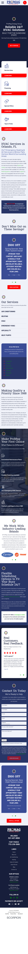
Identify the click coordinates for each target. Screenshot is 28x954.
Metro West (8, 373)
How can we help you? (7, 731)
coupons (22, 171)
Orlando (8, 375)
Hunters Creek (9, 368)
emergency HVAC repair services (12, 596)
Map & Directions (14, 882)
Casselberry (9, 361)
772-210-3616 (14, 844)
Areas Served (14, 864)
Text (9, 275)
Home (14, 852)
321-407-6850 (14, 838)
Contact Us (14, 869)
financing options (5, 171)
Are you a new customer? (7, 726)
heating (19, 165)
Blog (14, 867)
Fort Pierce (8, 366)
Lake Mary (8, 370)
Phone (3, 713)
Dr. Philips (8, 363)
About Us (14, 854)
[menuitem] (7, 913)
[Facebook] (14, 897)
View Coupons (13, 287)
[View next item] (15, 282)
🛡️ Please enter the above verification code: (12, 743)
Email (13, 275)
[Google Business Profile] (11, 897)
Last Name (4, 709)
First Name (4, 705)
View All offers (14, 820)
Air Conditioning (14, 857)
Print (19, 275)
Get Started (14, 45)
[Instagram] (17, 897)
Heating (14, 859)
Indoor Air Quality (14, 862)
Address (4, 722)
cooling (3, 167)
